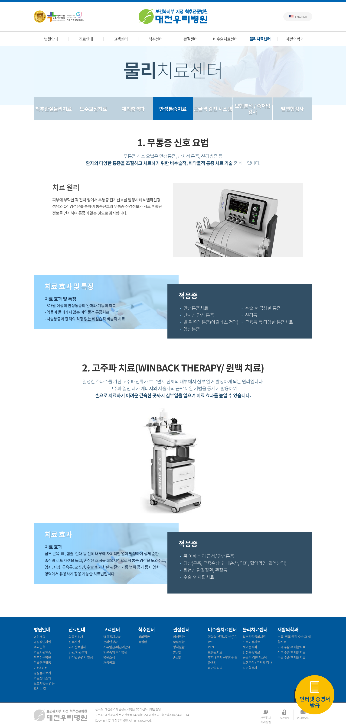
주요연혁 (39, 647)
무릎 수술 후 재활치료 (291, 657)
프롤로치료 (215, 652)
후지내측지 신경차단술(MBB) (222, 660)
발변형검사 (292, 108)
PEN (211, 647)
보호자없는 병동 (44, 683)
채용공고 (109, 662)
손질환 (177, 657)
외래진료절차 (77, 647)
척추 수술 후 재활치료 (291, 652)
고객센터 (121, 39)
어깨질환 (179, 636)
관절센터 (190, 39)
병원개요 (39, 636)
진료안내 (86, 39)
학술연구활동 (42, 662)
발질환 (177, 652)
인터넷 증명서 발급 (314, 694)
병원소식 (109, 657)
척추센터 (156, 39)
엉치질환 (179, 647)
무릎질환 (179, 641)
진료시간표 (76, 641)
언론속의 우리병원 (115, 652)
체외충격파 (133, 108)
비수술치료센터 (225, 39)
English (301, 16)
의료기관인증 (42, 652)
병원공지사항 (112, 636)
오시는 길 (40, 688)
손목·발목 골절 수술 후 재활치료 (294, 639)
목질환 (142, 641)
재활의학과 (295, 39)
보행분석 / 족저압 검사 (253, 108)
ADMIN (284, 717)
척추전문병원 (42, 657)
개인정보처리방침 (265, 717)
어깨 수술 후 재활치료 (291, 647)
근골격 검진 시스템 (212, 108)
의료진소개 (76, 636)
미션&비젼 (40, 667)
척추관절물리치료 (53, 108)
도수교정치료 (93, 108)
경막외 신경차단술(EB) (223, 636)
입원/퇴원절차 (78, 652)
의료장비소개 (42, 678)
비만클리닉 (215, 667)
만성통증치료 (172, 108)
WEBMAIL (303, 717)
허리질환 (144, 636)
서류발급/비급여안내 (117, 647)
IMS (210, 641)
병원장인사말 (42, 641)
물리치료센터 (260, 39)
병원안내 (51, 39)
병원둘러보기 (42, 673)
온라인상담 (110, 641)
